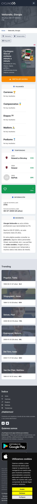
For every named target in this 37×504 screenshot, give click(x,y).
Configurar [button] (22, 497)
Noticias (7, 405)
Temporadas (19, 36)
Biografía (6, 41)
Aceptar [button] (22, 489)
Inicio (3, 30)
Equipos (7, 402)
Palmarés (6, 36)
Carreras (7, 399)
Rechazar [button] (22, 493)
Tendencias (8, 408)
